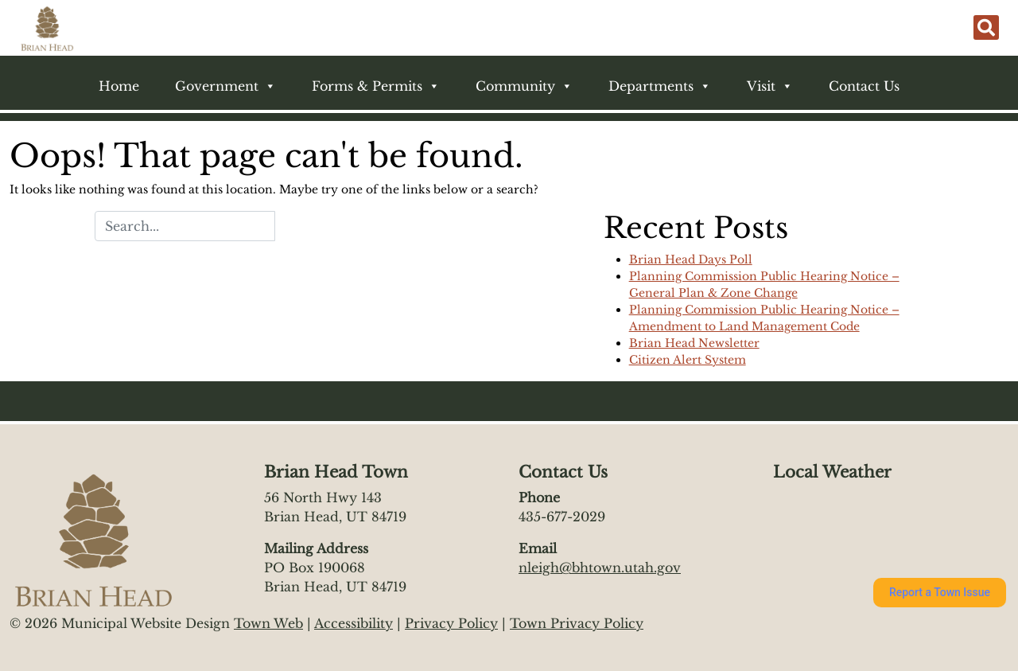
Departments (659, 86)
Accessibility (353, 623)
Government (225, 86)
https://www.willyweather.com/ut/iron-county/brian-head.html (852, 545)
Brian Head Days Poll (690, 259)
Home (119, 86)
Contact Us (864, 86)
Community (524, 86)
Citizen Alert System (687, 360)
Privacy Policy (451, 623)
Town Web (268, 623)
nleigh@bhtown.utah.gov (600, 567)
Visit (770, 86)
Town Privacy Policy (576, 623)
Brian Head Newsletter (694, 343)
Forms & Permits (376, 86)
